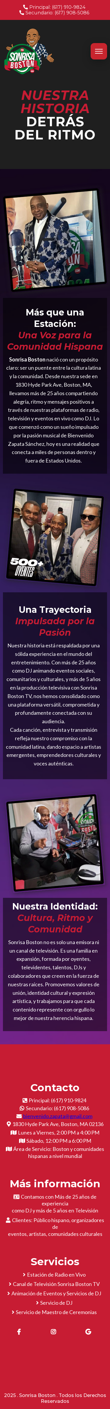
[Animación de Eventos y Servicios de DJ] (55, 1293)
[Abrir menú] (99, 51)
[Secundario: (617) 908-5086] (55, 13)
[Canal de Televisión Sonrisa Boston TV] (55, 1284)
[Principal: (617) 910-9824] (55, 7)
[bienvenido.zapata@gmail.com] (55, 1116)
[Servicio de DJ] (55, 1302)
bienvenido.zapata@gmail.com (57, 1116)
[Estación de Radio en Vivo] (55, 1274)
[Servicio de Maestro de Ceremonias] (55, 1312)
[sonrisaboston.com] (29, 51)
